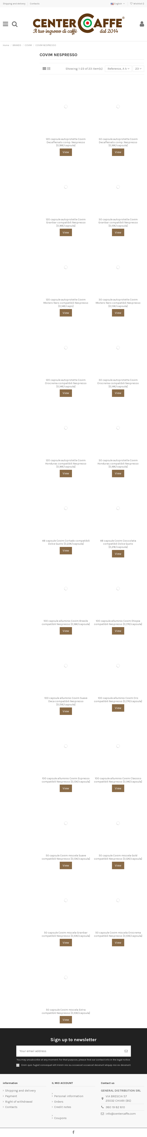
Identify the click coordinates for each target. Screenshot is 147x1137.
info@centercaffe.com (121, 1113)
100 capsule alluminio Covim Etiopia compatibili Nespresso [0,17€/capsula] (118, 622)
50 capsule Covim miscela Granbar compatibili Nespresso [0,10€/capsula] (66, 934)
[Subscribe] (126, 1051)
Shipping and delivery (14, 3)
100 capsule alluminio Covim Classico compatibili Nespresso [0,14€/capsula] (118, 780)
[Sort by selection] (118, 69)
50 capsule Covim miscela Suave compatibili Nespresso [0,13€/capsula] (66, 857)
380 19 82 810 (115, 1107)
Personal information (68, 1096)
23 (138, 68)
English (118, 3)
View (66, 152)
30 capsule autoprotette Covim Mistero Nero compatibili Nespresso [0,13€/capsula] (118, 303)
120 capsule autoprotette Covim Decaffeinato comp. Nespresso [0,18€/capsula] (66, 142)
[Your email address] (69, 1051)
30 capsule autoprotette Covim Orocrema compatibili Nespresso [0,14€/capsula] (118, 383)
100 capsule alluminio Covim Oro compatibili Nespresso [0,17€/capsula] (118, 699)
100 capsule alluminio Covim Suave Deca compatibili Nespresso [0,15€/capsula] (65, 701)
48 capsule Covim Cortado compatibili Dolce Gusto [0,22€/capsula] (66, 542)
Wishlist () (137, 3)
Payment (11, 1096)
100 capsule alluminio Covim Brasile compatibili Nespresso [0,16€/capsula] (66, 622)
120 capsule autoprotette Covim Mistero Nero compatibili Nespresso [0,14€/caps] (65, 303)
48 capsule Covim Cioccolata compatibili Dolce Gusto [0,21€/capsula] (118, 544)
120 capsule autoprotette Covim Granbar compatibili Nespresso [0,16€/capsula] (66, 223)
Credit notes (62, 1107)
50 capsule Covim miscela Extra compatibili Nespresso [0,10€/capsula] (66, 1011)
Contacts (35, 3)
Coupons (60, 1118)
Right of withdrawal (19, 1101)
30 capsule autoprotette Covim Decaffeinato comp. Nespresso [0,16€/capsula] (118, 142)
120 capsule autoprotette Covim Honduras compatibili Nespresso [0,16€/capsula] (65, 463)
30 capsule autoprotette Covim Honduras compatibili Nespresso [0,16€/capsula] (118, 463)
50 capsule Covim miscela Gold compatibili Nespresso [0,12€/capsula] (118, 857)
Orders (58, 1101)
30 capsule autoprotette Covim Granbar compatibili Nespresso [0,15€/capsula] (118, 223)
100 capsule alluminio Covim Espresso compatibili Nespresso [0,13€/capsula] (66, 780)
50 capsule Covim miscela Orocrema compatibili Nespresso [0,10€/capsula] (118, 934)
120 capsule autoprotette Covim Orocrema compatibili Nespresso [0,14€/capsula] (66, 383)
